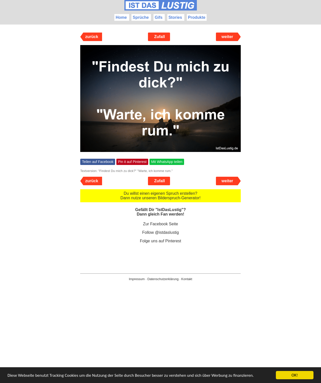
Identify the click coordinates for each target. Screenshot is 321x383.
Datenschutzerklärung (163, 279)
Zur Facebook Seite (160, 224)
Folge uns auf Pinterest (160, 241)
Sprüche (141, 17)
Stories (175, 17)
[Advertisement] (160, 340)
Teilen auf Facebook (97, 162)
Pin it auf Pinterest (132, 162)
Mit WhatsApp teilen (167, 162)
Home (121, 17)
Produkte (196, 17)
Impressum (137, 279)
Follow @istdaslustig (160, 232)
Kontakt (186, 279)
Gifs (159, 17)
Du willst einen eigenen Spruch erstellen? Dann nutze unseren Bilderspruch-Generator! (160, 195)
